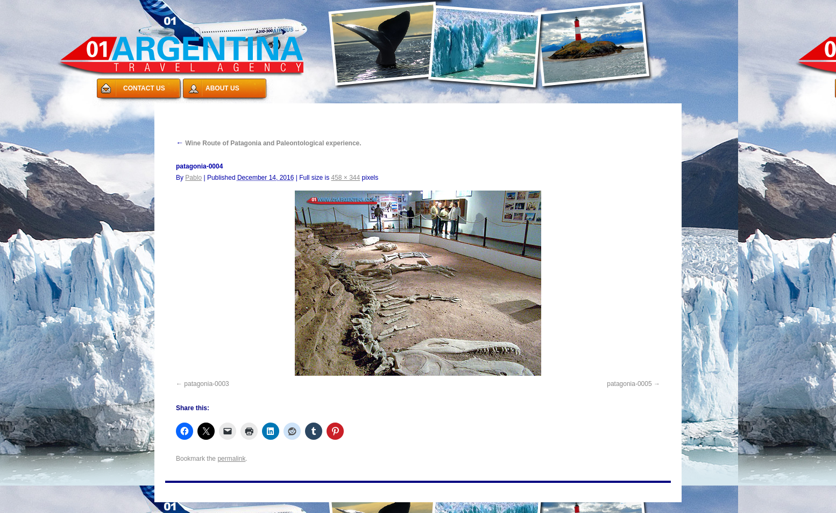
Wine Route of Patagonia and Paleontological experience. (269, 143)
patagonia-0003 (206, 384)
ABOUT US (222, 88)
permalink (231, 458)
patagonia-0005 (629, 384)
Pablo (193, 177)
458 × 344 (345, 177)
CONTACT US (144, 88)
